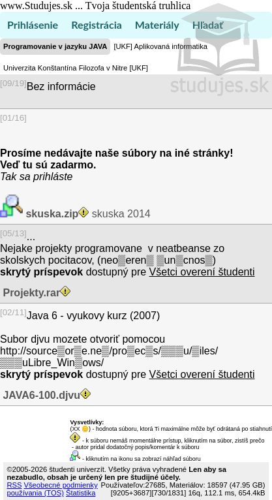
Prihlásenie (32, 24)
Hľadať (207, 24)
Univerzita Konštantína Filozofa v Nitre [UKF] (75, 68)
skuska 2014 (87, 213)
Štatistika (80, 493)
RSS (14, 485)
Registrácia (96, 24)
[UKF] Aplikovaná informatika (160, 46)
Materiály (157, 24)
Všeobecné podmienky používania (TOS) (52, 489)
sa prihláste (46, 176)
